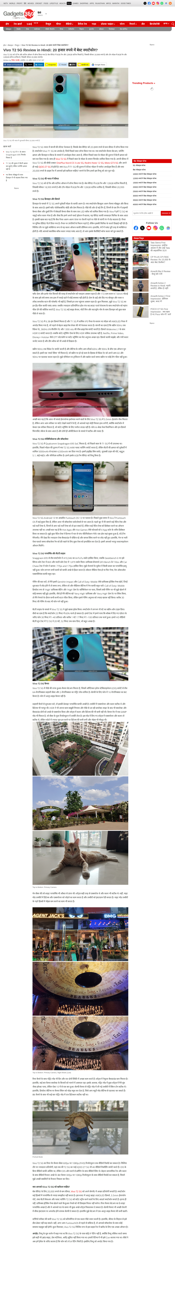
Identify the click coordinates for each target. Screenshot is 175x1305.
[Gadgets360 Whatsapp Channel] (161, 228)
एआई (33, 23)
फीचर (58, 24)
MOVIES (31, 3)
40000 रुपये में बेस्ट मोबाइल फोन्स (144, 204)
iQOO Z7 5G (44, 166)
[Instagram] (155, 228)
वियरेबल (111, 29)
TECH (69, 3)
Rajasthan (100, 3)
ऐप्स (27, 29)
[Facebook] (136, 228)
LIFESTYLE (54, 3)
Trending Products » (143, 83)
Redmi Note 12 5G (94, 162)
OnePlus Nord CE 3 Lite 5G (70, 162)
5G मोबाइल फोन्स (139, 165)
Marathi (115, 3)
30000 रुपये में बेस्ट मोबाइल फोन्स (144, 196)
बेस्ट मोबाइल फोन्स (139, 170)
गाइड (94, 24)
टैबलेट (19, 29)
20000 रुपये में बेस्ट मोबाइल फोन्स (144, 187)
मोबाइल (8, 29)
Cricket (38, 3)
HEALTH (62, 3)
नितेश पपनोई (15, 60)
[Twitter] (142, 228)
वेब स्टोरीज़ (123, 29)
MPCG (108, 3)
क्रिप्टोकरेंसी (154, 24)
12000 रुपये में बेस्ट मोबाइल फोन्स (144, 178)
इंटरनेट (91, 29)
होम (7, 24)
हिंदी (25, 3)
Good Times (126, 3)
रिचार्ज (132, 24)
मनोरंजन (37, 29)
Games (75, 3)
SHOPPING (84, 3)
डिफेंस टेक (82, 24)
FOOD (46, 3)
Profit (19, 3)
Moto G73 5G (111, 162)
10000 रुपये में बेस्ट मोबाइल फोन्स (144, 174)
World (12, 3)
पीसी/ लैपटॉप (49, 29)
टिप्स (61, 29)
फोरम (122, 24)
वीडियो (68, 24)
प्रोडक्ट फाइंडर (107, 24)
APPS (92, 3)
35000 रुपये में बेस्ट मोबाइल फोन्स (144, 200)
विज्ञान (81, 29)
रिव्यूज (48, 24)
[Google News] (168, 228)
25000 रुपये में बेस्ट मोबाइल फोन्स (144, 191)
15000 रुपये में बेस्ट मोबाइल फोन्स (144, 183)
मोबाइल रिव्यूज (139, 238)
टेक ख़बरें (18, 24)
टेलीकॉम (71, 29)
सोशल (101, 29)
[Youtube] (149, 228)
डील (143, 24)
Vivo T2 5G (61, 158)
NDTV (6, 3)
